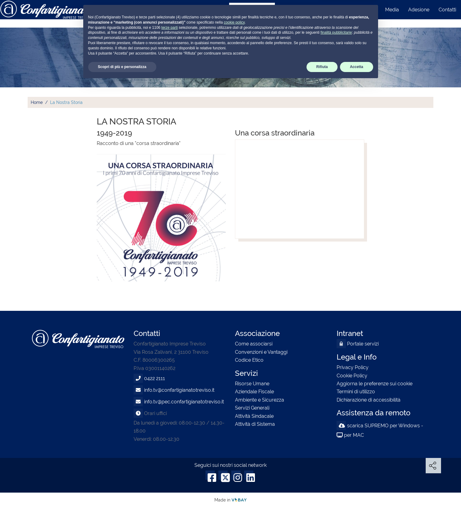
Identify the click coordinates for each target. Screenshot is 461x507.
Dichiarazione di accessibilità (368, 400)
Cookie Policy (352, 376)
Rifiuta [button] (322, 491)
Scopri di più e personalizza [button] (122, 491)
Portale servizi (358, 344)
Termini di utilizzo (356, 392)
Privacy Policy (353, 367)
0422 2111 (154, 378)
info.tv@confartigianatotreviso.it (179, 390)
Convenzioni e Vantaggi (261, 352)
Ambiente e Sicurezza (259, 400)
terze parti (169, 451)
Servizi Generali (252, 408)
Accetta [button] (356, 491)
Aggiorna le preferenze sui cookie (374, 384)
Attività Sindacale (254, 416)
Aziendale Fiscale (254, 392)
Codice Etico (249, 360)
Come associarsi (253, 344)
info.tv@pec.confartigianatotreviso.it (184, 402)
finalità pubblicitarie (336, 456)
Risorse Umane (252, 384)
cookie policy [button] (234, 446)
